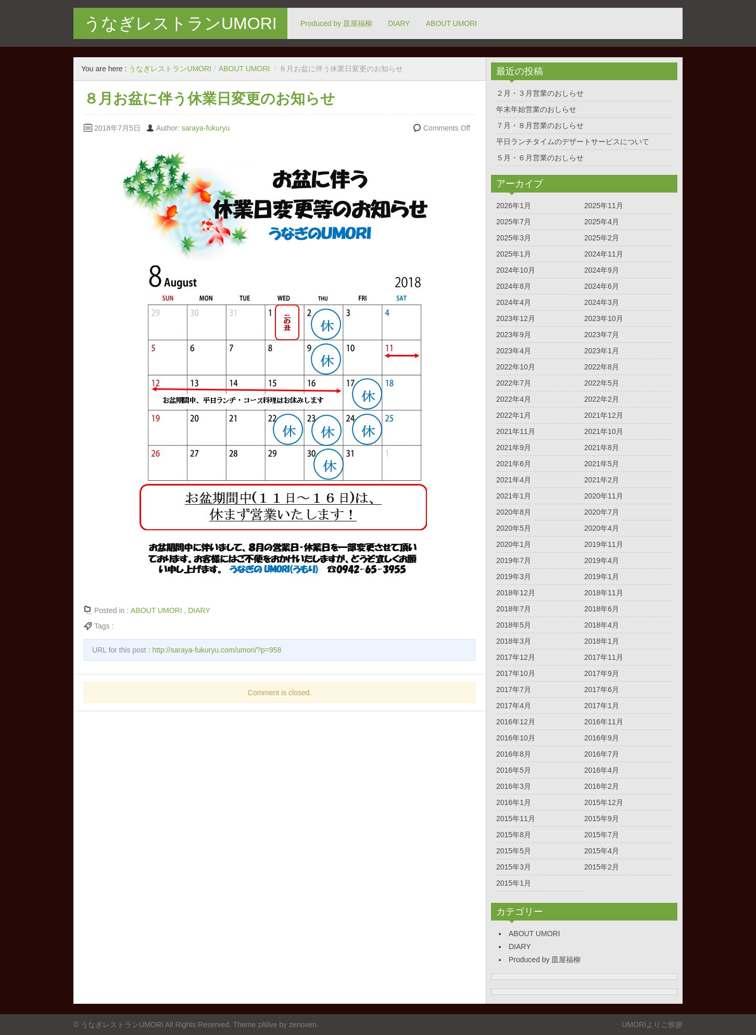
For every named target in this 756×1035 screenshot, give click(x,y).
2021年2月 (601, 480)
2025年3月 (513, 238)
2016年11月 (603, 722)
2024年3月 (601, 302)
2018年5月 (513, 625)
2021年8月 (601, 447)
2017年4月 (513, 705)
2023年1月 (601, 351)
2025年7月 (513, 222)
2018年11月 (603, 593)
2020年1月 (513, 544)
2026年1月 (513, 205)
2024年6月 (601, 286)
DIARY (399, 23)
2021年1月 (513, 496)
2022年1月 (513, 415)
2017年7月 (513, 689)
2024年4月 (513, 302)
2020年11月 (603, 496)
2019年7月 (513, 560)
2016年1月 (513, 802)
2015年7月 (601, 834)
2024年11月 (603, 254)
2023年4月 (513, 351)
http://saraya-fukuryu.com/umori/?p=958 (216, 650)
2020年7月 (601, 512)
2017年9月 (601, 673)
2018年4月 (601, 625)
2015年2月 (601, 867)
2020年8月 (513, 512)
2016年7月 (601, 754)
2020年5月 (513, 528)
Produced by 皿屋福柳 (336, 23)
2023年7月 (601, 334)
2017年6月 (601, 689)
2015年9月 (601, 818)
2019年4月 (601, 560)
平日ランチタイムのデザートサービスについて (572, 141)
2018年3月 (513, 641)
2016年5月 (513, 770)
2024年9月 (601, 270)
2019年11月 (603, 544)
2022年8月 (601, 367)
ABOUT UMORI (451, 23)
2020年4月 (601, 528)
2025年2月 (601, 238)
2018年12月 (515, 593)
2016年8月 (513, 754)
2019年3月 (513, 576)
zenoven (303, 1024)
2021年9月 (513, 447)
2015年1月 (513, 883)
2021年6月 (513, 463)
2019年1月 (601, 576)
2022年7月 (513, 383)
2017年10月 (515, 673)
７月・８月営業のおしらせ (540, 125)
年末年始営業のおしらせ (536, 109)
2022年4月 (513, 399)
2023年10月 (603, 318)
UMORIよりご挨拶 (652, 1024)
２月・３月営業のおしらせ (540, 93)
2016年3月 (513, 786)
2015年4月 (601, 851)
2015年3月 (513, 867)
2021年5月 (601, 463)
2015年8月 (513, 834)
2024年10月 (515, 270)
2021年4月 (513, 480)
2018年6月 (601, 609)
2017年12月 (515, 657)
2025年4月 (601, 222)
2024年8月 (513, 286)
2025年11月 (603, 205)
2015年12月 (603, 802)
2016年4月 (601, 770)
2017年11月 (603, 657)
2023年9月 (513, 334)
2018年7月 (513, 609)
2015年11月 (515, 818)
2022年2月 (601, 399)
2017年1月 (601, 705)
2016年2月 (601, 786)
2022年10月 (515, 367)
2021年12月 (603, 415)
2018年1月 (601, 641)
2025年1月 (513, 254)
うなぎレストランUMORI (180, 23)
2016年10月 (515, 738)
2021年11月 (515, 431)
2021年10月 (603, 431)
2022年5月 (601, 383)
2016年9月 (601, 738)
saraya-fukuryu (206, 128)
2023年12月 (515, 318)
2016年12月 (515, 722)
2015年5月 (513, 851)
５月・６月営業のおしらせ (540, 158)
